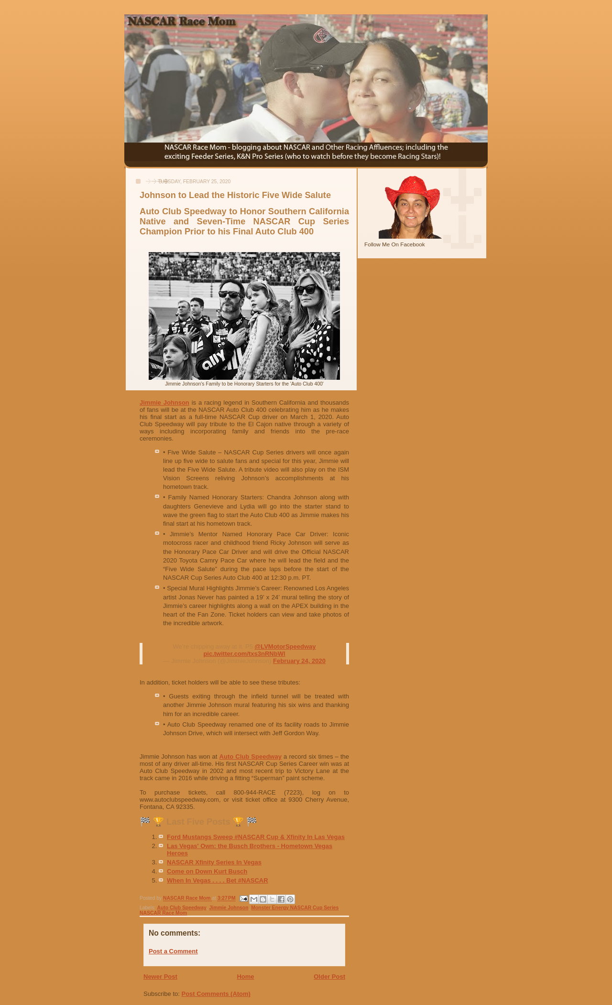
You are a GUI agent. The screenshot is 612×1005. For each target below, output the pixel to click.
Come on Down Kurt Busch (207, 871)
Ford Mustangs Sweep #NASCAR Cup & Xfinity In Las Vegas (256, 836)
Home (245, 976)
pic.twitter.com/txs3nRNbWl (244, 653)
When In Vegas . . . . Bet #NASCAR (217, 880)
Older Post (329, 976)
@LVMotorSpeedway (285, 646)
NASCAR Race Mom (163, 913)
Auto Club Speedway (250, 756)
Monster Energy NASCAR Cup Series (295, 907)
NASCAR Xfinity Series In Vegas (214, 862)
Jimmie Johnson (164, 402)
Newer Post (160, 976)
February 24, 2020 (299, 660)
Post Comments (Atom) (216, 993)
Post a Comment (173, 951)
